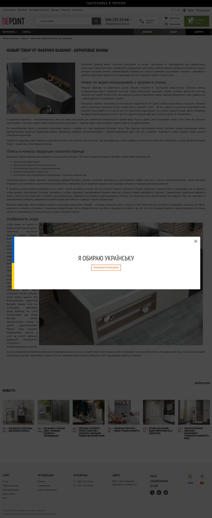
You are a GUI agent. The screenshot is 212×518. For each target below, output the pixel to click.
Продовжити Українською (106, 267)
